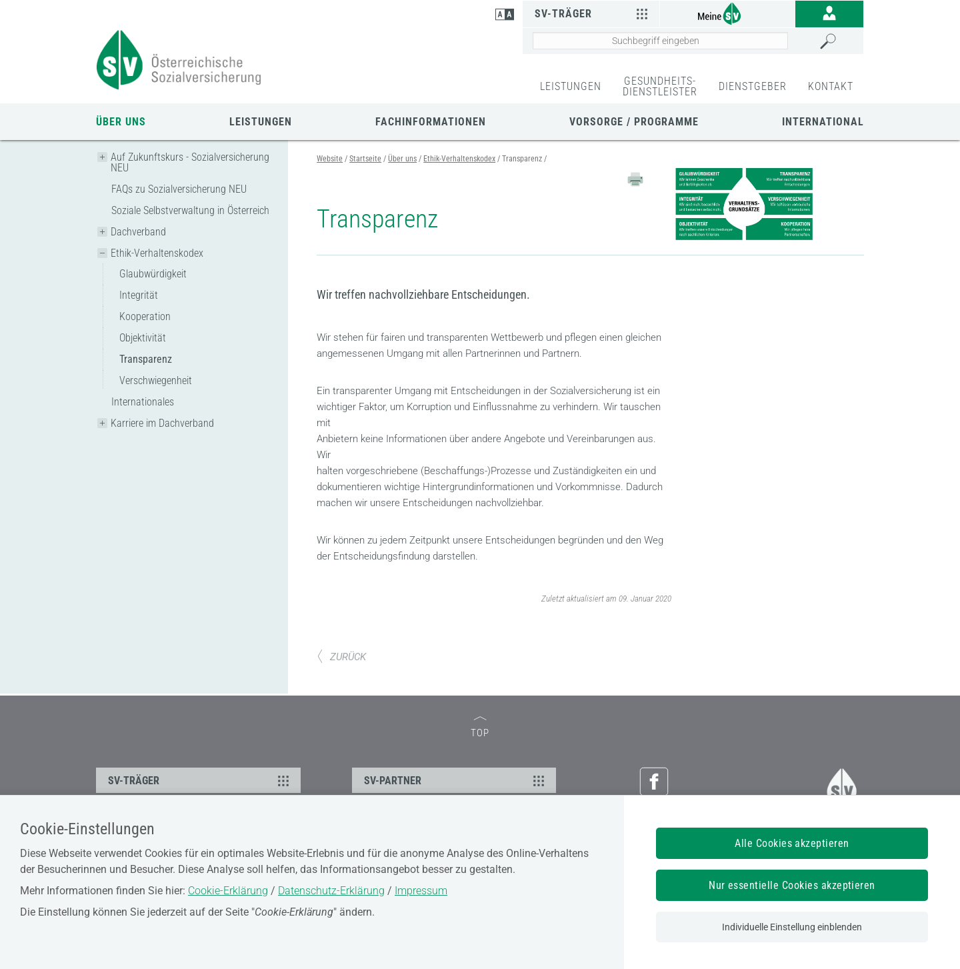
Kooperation (145, 316)
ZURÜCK (341, 657)
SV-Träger (593, 13)
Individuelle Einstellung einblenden (792, 927)
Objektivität (142, 337)
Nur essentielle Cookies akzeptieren (792, 885)
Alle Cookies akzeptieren (792, 843)
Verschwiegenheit (155, 380)
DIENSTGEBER (753, 86)
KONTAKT (830, 86)
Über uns (121, 121)
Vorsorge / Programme (634, 121)
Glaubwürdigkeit (153, 273)
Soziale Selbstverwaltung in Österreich (190, 210)
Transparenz (145, 359)
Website (330, 158)
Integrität (138, 295)
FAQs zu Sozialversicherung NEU (179, 189)
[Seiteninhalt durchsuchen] (660, 40)
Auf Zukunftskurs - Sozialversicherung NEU (190, 162)
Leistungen (260, 121)
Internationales (142, 401)
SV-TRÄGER (200, 780)
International (823, 121)
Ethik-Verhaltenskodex (157, 253)
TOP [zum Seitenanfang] (480, 728)
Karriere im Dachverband (162, 423)
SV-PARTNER (456, 780)
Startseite (365, 158)
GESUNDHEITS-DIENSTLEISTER (660, 86)
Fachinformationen (430, 121)
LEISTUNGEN (570, 86)
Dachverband (138, 231)
